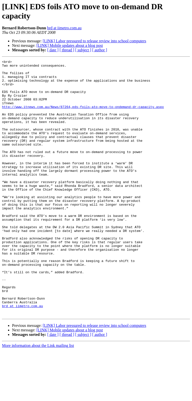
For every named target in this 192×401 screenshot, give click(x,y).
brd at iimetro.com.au (64, 28)
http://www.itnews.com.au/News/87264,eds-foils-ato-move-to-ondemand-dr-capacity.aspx (83, 116)
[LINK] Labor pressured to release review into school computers (94, 41)
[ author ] (99, 50)
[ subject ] (83, 50)
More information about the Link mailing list (38, 396)
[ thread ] (67, 50)
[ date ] (52, 50)
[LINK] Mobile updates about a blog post (69, 45)
